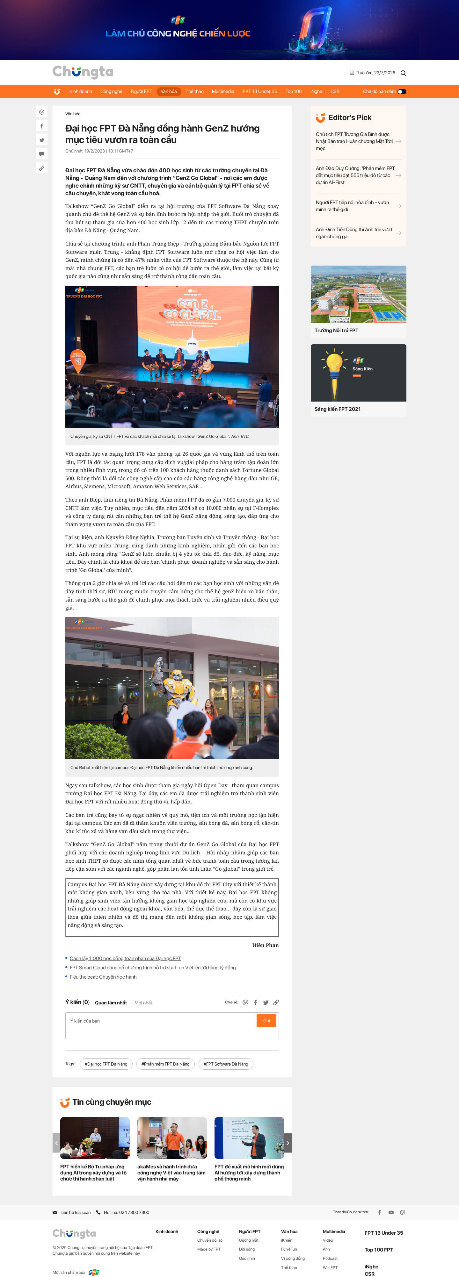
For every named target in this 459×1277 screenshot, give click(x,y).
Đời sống (247, 1239)
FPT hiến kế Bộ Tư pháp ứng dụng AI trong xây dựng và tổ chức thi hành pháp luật (93, 1162)
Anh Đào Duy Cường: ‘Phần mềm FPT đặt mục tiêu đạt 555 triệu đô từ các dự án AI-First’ (358, 175)
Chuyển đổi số (209, 1229)
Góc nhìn (247, 1248)
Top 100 (302, 91)
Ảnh (326, 1239)
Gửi (266, 1020)
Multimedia (229, 91)
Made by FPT (209, 1239)
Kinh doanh (81, 91)
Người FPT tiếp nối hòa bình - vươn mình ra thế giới (358, 205)
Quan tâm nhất (111, 1003)
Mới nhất (143, 1003)
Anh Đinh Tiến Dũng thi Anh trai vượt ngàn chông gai (358, 232)
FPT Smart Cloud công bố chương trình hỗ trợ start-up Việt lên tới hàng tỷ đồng (153, 968)
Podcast (330, 1248)
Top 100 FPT (379, 1240)
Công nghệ (113, 91)
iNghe (326, 91)
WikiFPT (330, 1257)
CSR (345, 91)
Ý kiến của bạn (172, 1020)
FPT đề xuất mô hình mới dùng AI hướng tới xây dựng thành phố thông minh (249, 1162)
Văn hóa (172, 91)
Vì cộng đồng (293, 1248)
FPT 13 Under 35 (267, 91)
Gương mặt (249, 1229)
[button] (288, 1133)
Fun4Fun (289, 1239)
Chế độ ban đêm (384, 91)
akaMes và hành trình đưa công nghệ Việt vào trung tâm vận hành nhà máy (171, 1162)
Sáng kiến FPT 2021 (338, 409)
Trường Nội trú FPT (337, 330)
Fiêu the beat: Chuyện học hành (103, 977)
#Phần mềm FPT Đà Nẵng (166, 1053)
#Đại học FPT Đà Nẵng (106, 1053)
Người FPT (144, 91)
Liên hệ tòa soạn (72, 1202)
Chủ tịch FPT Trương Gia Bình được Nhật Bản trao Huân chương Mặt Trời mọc (358, 141)
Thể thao (199, 91)
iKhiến (286, 1229)
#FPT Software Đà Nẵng (226, 1053)
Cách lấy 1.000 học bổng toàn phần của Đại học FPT (125, 958)
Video (328, 1229)
